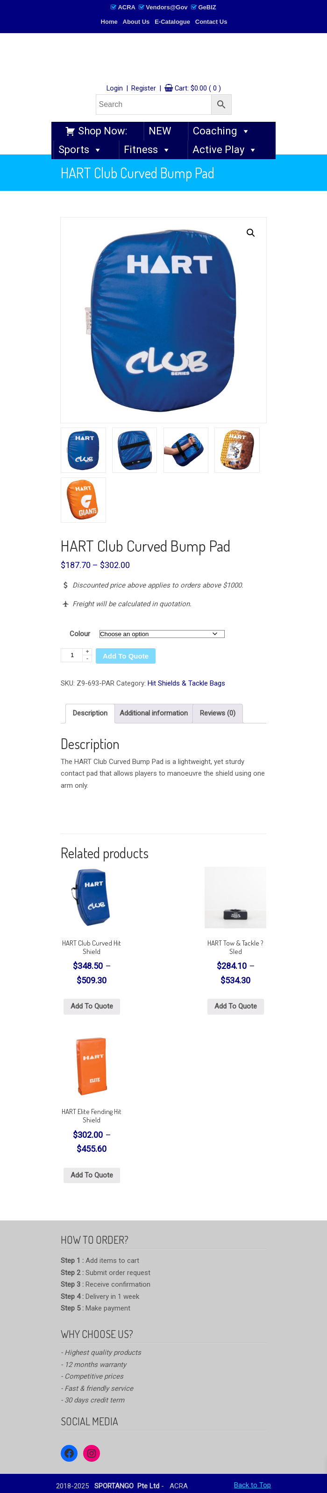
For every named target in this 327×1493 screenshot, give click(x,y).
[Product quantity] (76, 655)
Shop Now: (102, 131)
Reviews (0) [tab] (217, 713)
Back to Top (252, 1485)
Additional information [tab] (154, 713)
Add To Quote (126, 656)
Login (115, 88)
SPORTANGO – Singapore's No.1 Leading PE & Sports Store (163, 59)
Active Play (224, 149)
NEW (160, 131)
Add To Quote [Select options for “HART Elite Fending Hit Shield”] (92, 1175)
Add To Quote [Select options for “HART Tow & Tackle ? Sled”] (235, 1006)
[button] (250, 232)
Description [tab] (90, 713)
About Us (136, 21)
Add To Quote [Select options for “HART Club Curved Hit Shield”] (92, 1006)
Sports (80, 149)
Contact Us (211, 21)
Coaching (221, 131)
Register (143, 88)
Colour (80, 634)
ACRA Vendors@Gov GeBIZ (163, 7)
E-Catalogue (172, 21)
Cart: (198, 88)
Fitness (147, 149)
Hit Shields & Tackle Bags (186, 683)
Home (109, 21)
